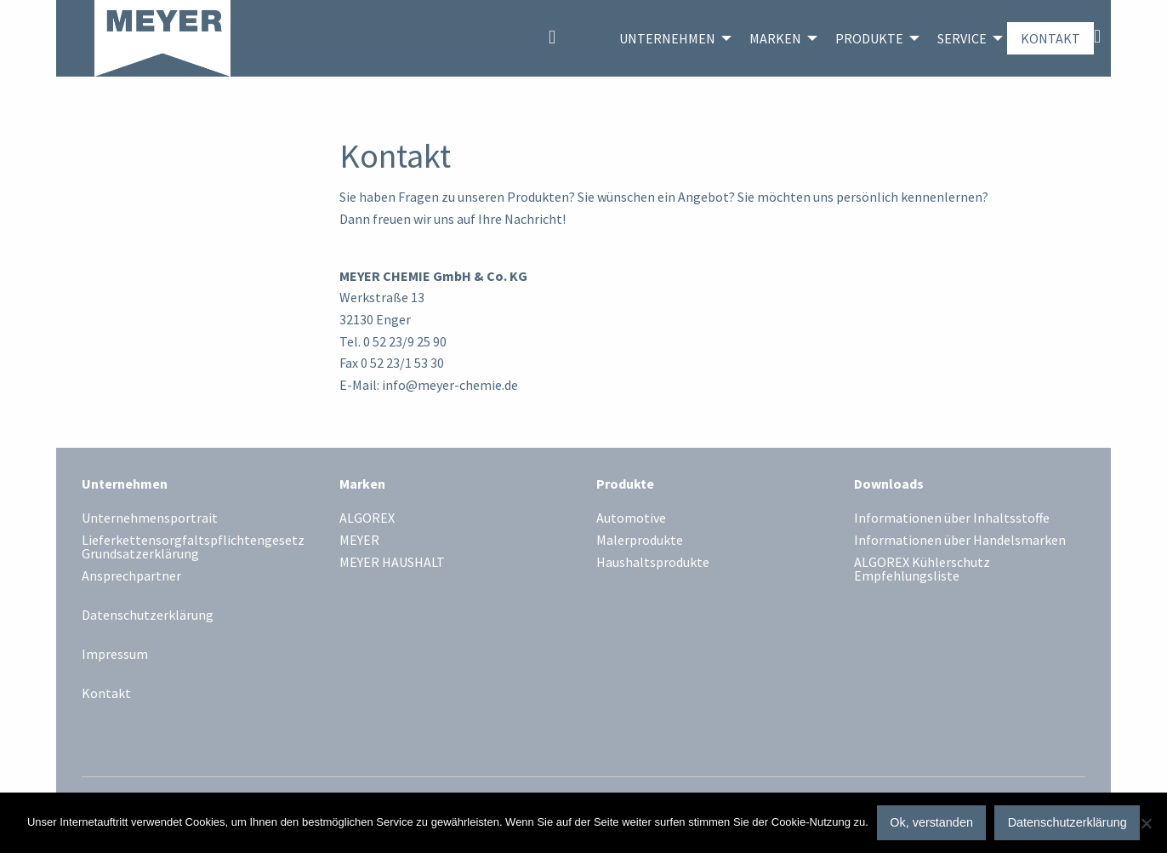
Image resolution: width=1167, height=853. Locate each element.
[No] (1145, 823)
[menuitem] (570, 38)
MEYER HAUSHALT (392, 562)
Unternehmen (667, 38)
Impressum (115, 653)
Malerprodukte (639, 540)
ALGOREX (367, 518)
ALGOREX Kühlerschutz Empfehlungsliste (922, 569)
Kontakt (1050, 38)
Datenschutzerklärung (147, 614)
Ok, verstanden (931, 822)
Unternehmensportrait (150, 518)
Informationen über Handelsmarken (960, 540)
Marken (775, 38)
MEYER (359, 540)
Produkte (869, 38)
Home (573, 38)
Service (962, 38)
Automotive (631, 518)
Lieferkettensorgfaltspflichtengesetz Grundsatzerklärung (193, 547)
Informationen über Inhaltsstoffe (952, 518)
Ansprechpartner (131, 576)
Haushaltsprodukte (652, 562)
